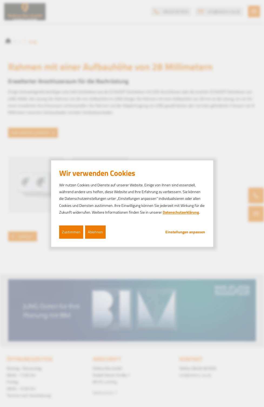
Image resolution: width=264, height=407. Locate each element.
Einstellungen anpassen (185, 232)
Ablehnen (95, 232)
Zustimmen (71, 232)
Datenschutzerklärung (181, 212)
